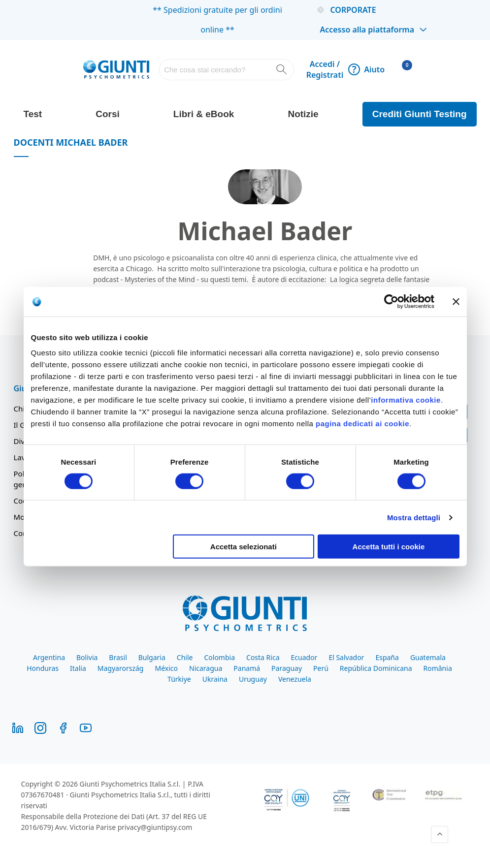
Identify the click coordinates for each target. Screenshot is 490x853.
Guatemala (428, 657)
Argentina (49, 657)
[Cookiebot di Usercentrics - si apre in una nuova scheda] (391, 301)
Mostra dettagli (413, 517)
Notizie (303, 114)
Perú (320, 668)
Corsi (108, 114)
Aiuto (366, 69)
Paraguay (286, 668)
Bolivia (87, 657)
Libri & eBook (203, 114)
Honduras (43, 668)
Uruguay (253, 679)
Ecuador (304, 657)
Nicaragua (205, 668)
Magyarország (121, 668)
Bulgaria (151, 657)
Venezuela (294, 679)
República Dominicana (376, 668)
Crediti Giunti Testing (419, 114)
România (438, 668)
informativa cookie (406, 400)
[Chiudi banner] (456, 301)
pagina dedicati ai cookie (362, 423)
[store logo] (116, 69)
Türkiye (179, 679)
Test (33, 114)
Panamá (246, 668)
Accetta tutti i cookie (389, 546)
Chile (185, 657)
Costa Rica (262, 657)
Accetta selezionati (243, 546)
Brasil (118, 657)
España (386, 657)
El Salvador (346, 657)
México (166, 668)
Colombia (219, 657)
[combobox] (226, 69)
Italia (78, 668)
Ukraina (215, 679)
